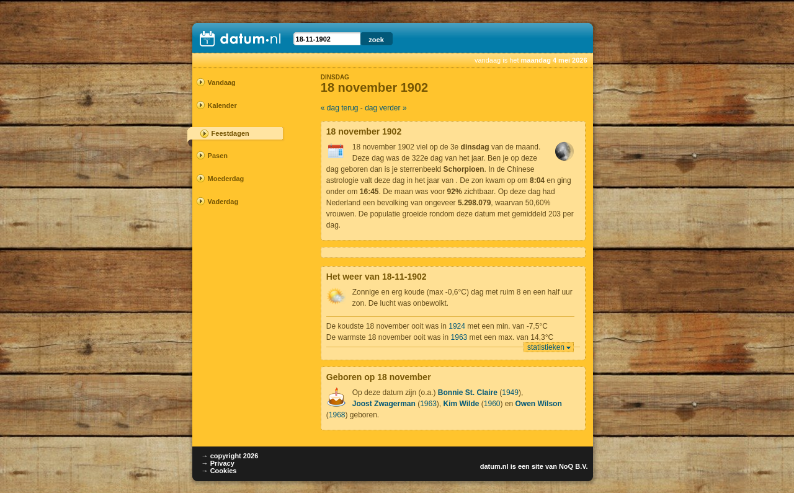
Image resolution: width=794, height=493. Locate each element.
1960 (492, 403)
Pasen (218, 155)
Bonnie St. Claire (467, 392)
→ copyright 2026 (230, 456)
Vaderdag (223, 201)
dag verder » (385, 108)
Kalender (222, 105)
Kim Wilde (462, 403)
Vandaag (222, 82)
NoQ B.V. (573, 466)
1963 (459, 337)
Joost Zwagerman (384, 403)
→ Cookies (219, 470)
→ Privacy (218, 463)
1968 (337, 415)
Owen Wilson (538, 403)
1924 (456, 326)
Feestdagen (230, 133)
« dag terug (340, 108)
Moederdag (226, 178)
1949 (510, 392)
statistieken (545, 347)
